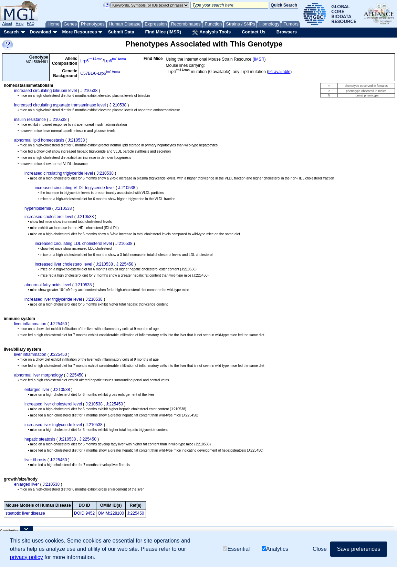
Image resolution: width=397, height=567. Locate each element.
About (7, 23)
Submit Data (121, 31)
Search (11, 31)
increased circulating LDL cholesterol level (73, 243)
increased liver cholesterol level (63, 264)
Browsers (286, 31)
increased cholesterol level (48, 216)
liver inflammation (30, 323)
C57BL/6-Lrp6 (100, 73)
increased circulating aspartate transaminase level (60, 105)
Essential (236, 549)
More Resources (79, 31)
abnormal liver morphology (38, 375)
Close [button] (320, 549)
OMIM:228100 (111, 513)
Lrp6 (91, 61)
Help (19, 23)
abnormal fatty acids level (47, 284)
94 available (279, 71)
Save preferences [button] (358, 549)
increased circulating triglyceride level (58, 173)
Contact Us (253, 31)
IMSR (259, 59)
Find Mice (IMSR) (163, 31)
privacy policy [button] (26, 557)
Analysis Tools (211, 32)
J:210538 (89, 90)
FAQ (30, 23)
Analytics (275, 549)
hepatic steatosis (39, 439)
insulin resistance (30, 119)
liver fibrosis (35, 459)
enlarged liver (36, 389)
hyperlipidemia (37, 208)
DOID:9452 (84, 513)
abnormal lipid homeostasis (39, 140)
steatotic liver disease (25, 513)
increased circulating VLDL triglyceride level (75, 187)
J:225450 (124, 264)
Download (40, 31)
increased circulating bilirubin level (45, 90)
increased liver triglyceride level (53, 299)
